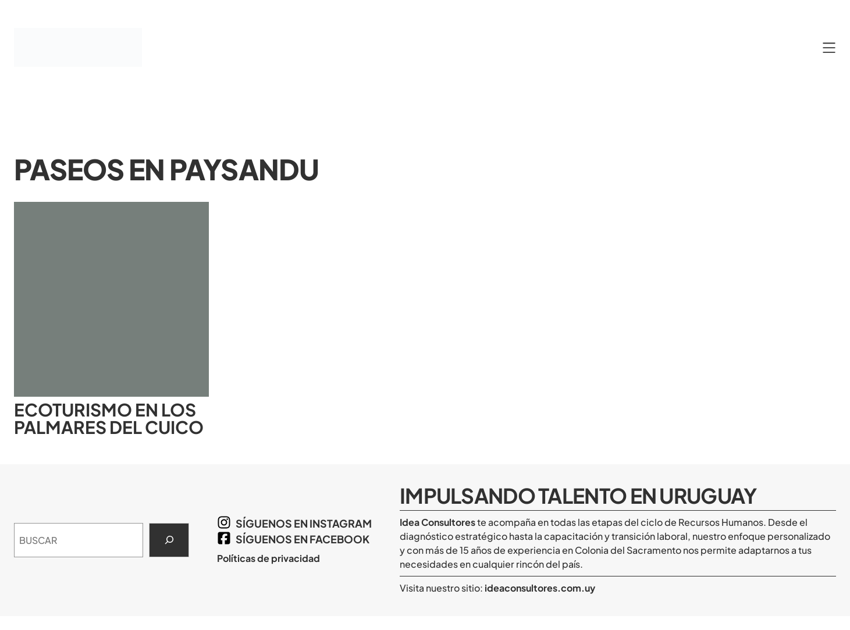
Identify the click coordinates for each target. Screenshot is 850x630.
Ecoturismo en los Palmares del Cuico (109, 418)
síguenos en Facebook (302, 539)
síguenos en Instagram (304, 523)
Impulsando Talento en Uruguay (578, 495)
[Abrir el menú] (829, 48)
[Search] (169, 540)
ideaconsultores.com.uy (539, 588)
